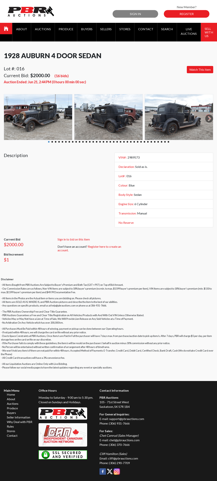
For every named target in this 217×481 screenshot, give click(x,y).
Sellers (106, 29)
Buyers (86, 29)
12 (86, 142)
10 (79, 142)
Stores (124, 29)
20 (113, 142)
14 (93, 142)
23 (124, 142)
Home (11, 394)
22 (120, 142)
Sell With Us (209, 32)
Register (187, 14)
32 (154, 142)
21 (117, 142)
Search (167, 29)
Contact (145, 29)
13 (90, 142)
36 (168, 142)
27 (137, 142)
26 (134, 142)
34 (161, 142)
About (21, 29)
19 (110, 142)
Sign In (135, 14)
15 (96, 142)
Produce (66, 29)
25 (131, 142)
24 (127, 142)
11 (83, 142)
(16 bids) (61, 76)
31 (151, 142)
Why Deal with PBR (19, 422)
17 (103, 142)
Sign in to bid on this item (74, 239)
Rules (10, 426)
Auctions (43, 29)
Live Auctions (189, 31)
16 (100, 142)
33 (158, 142)
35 (165, 142)
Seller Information (18, 417)
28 (141, 142)
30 (148, 142)
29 (144, 142)
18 (107, 142)
